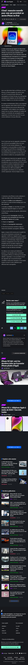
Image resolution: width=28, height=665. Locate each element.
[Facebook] (16, 653)
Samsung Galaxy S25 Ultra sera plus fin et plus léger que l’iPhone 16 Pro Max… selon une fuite (9, 472)
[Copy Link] (13, 19)
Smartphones (4, 475)
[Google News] (22, 653)
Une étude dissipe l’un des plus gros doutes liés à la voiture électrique (17, 523)
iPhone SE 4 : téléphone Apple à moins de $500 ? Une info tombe (13, 409)
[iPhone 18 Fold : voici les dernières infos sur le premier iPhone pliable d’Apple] (14, 401)
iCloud (8, 293)
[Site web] (24, 335)
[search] (18, 1)
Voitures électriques (5, 467)
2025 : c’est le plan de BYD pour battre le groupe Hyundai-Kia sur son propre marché (18, 504)
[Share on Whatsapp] (9, 19)
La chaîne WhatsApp (16, 318)
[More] (15, 19)
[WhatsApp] (26, 653)
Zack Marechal (9, 22)
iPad (12, 293)
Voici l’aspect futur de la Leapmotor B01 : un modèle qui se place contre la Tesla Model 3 (18, 577)
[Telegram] (24, 653)
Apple (14, 4)
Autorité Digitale (4, 4)
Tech (11, 4)
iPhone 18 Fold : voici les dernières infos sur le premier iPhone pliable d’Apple (12, 363)
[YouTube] (20, 653)
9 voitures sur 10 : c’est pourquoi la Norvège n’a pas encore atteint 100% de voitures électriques (18, 559)
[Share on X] (7, 19)
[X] (18, 653)
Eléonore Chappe (7, 414)
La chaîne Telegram (16, 321)
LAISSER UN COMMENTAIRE (19, 353)
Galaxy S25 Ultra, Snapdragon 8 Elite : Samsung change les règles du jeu (18, 550)
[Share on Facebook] (5, 19)
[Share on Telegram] (11, 19)
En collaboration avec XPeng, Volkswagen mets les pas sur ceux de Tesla (18, 531)
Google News (16, 315)
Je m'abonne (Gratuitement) (16, 307)
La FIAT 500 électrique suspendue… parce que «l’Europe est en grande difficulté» (9, 463)
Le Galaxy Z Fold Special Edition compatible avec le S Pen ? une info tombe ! (9, 480)
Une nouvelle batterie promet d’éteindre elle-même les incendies (17, 594)
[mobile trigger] (2, 1)
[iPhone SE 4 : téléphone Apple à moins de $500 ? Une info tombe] (14, 447)
